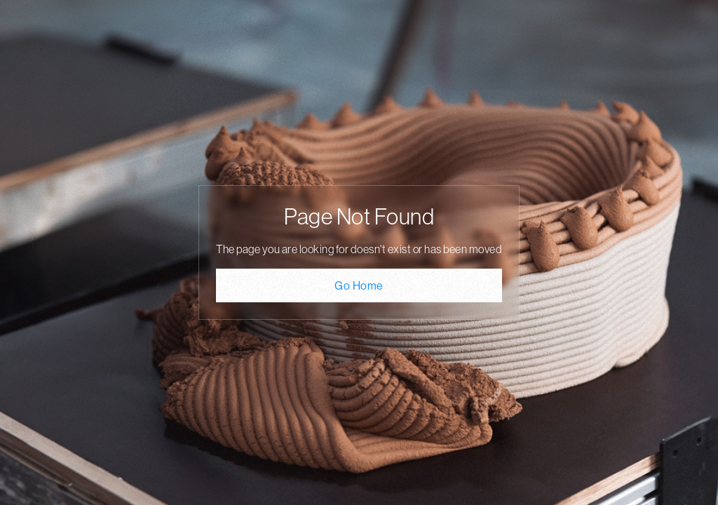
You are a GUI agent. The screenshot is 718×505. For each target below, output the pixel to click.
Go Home (359, 285)
